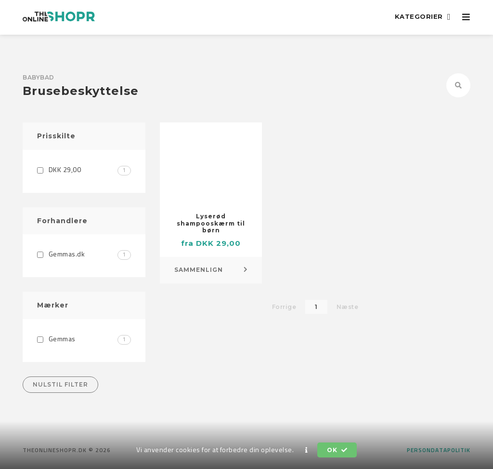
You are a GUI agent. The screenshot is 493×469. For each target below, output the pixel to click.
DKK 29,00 (84, 169)
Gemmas (84, 339)
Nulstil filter (60, 384)
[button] (306, 450)
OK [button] (337, 450)
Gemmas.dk (84, 254)
